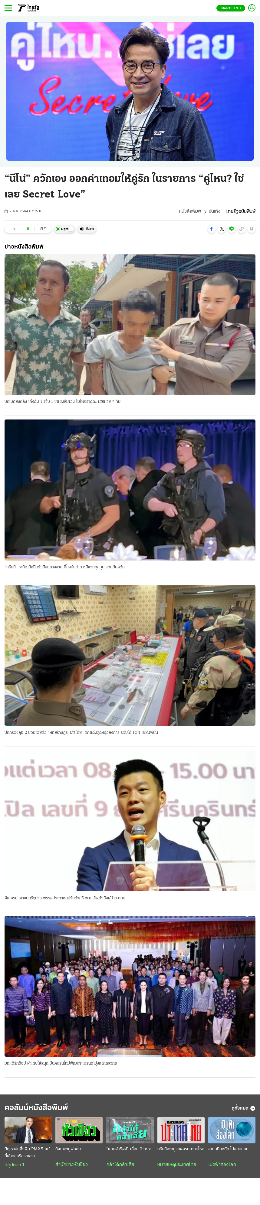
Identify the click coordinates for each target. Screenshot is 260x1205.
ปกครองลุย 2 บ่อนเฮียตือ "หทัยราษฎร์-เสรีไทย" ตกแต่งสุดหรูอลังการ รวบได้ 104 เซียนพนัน (81, 733)
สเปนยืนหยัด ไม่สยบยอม (228, 1151)
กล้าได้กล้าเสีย (120, 1167)
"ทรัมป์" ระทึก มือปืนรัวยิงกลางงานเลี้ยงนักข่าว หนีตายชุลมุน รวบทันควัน (65, 567)
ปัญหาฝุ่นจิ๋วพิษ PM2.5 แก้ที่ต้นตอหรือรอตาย (27, 1155)
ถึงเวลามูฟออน (68, 1151)
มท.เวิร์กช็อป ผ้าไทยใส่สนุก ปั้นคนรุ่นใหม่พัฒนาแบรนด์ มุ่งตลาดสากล (61, 1064)
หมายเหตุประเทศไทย (176, 1167)
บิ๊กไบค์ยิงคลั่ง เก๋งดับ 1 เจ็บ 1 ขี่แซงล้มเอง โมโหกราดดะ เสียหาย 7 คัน (62, 402)
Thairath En (230, 8)
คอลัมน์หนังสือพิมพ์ (40, 1109)
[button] (212, 229)
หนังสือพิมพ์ (189, 211)
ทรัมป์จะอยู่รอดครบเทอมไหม (180, 1151)
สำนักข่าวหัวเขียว (71, 1167)
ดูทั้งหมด (243, 1110)
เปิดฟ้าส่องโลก (222, 1167)
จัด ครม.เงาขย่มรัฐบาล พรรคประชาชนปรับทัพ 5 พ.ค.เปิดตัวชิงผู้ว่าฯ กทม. (65, 899)
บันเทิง (214, 211)
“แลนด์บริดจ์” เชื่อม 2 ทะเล (128, 1151)
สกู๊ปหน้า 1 (15, 1167)
